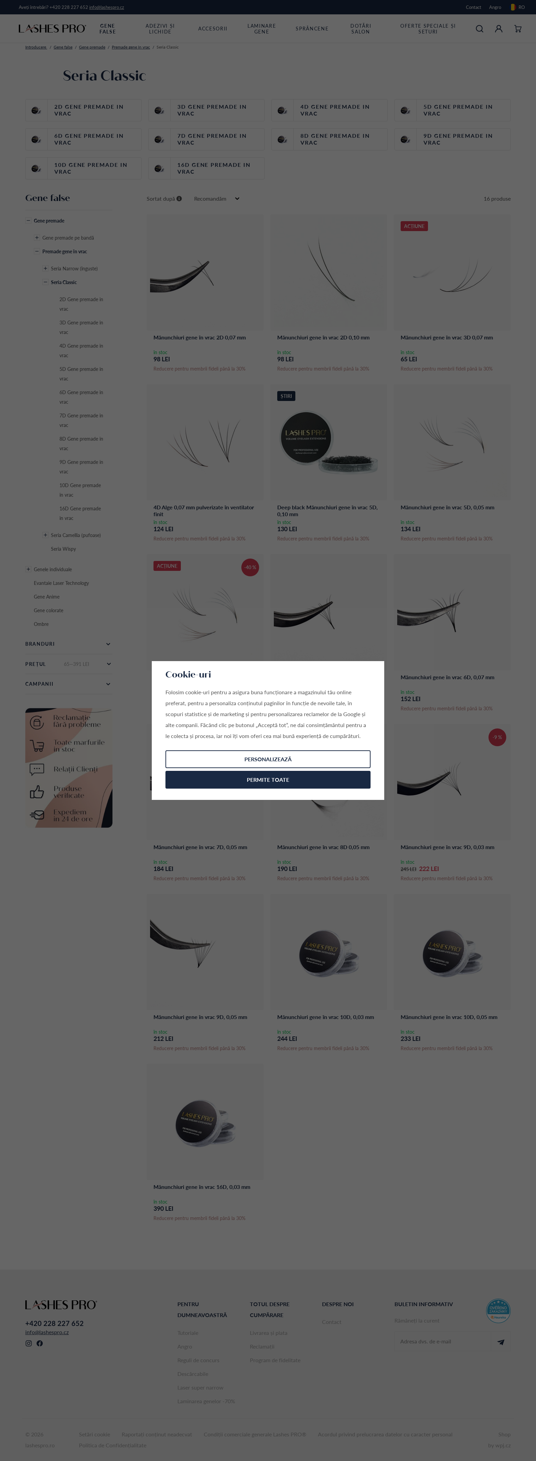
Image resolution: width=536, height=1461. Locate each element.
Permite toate (268, 779)
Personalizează (268, 759)
